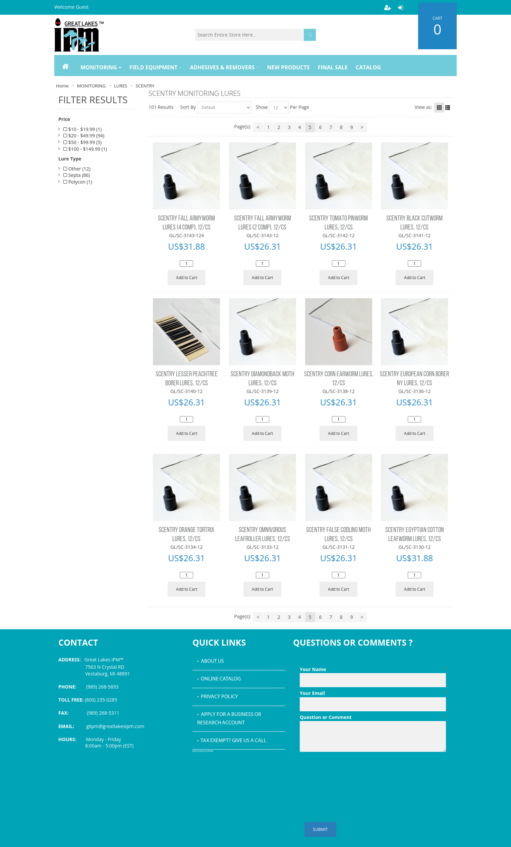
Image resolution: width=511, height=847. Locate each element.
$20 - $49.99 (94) (83, 135)
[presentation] (351, 771)
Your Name (373, 669)
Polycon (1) (77, 182)
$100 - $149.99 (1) (85, 149)
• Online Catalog (219, 679)
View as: (423, 107)
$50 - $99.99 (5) (82, 142)
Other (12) (77, 169)
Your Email (373, 693)
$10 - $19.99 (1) (82, 129)
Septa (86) (76, 175)
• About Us (210, 661)
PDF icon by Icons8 (202, 751)
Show (262, 107)
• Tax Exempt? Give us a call (232, 740)
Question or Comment (373, 717)
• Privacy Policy (217, 697)
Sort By (188, 107)
